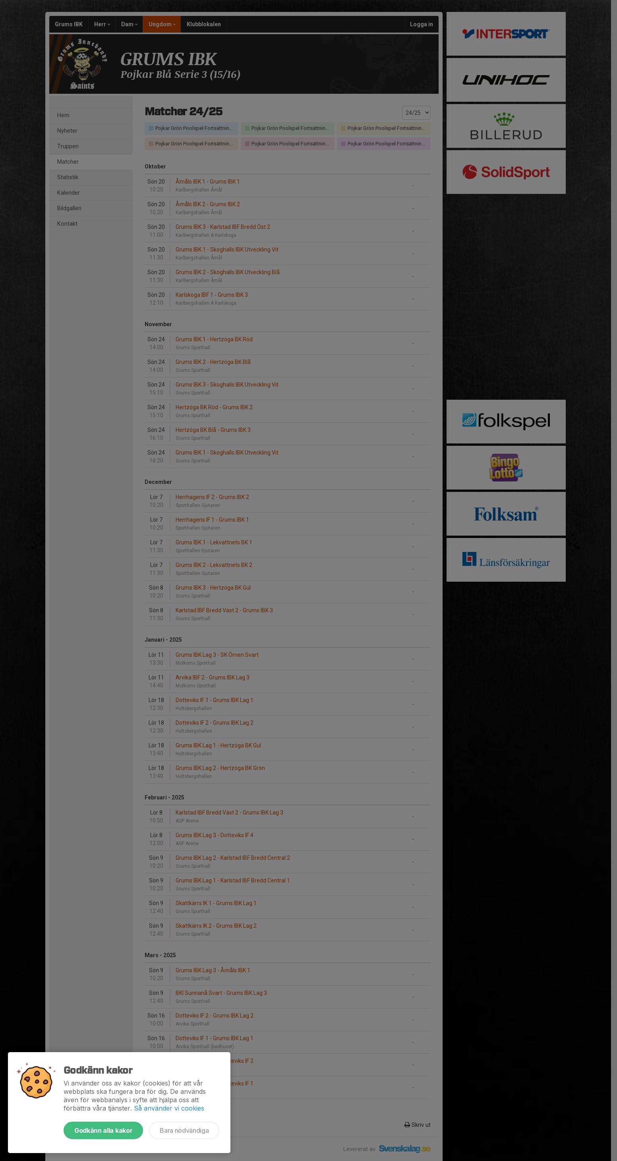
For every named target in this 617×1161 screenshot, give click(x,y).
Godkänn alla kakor (103, 1130)
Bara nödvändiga (184, 1130)
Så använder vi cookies (169, 1108)
